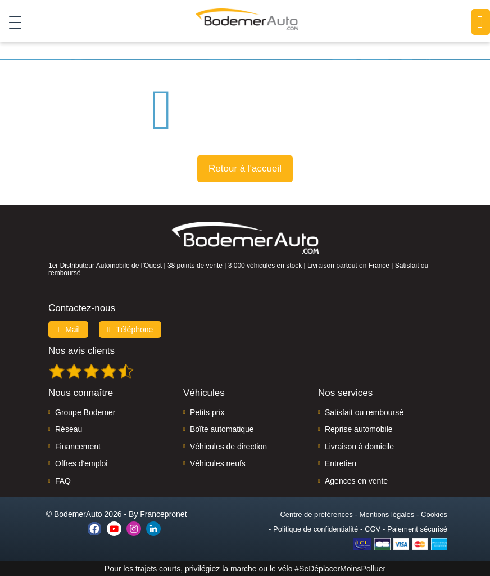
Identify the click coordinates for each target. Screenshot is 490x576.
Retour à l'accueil (245, 168)
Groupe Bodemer (85, 412)
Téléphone (130, 329)
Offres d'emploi (81, 463)
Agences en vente (356, 480)
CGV (372, 529)
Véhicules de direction (228, 446)
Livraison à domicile (359, 446)
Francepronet (163, 514)
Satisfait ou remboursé (364, 412)
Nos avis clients (81, 350)
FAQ (63, 480)
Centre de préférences (316, 514)
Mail (68, 329)
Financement (78, 446)
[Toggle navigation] (11, 22)
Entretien (340, 463)
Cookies (434, 514)
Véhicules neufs (218, 463)
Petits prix (207, 412)
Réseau (68, 429)
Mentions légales (387, 514)
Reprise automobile (359, 429)
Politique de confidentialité (315, 529)
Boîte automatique (222, 429)
